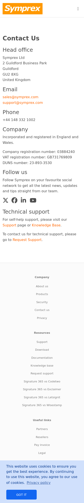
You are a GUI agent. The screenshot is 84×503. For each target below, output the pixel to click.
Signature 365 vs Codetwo (42, 381)
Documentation (42, 357)
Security (42, 302)
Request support (42, 373)
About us (42, 286)
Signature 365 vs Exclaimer (42, 389)
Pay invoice (42, 445)
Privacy (42, 318)
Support (9, 225)
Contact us (42, 310)
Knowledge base (42, 365)
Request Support (27, 240)
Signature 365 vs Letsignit (42, 397)
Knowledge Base (46, 225)
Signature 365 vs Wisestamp (42, 405)
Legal (42, 453)
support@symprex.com (23, 103)
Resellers (42, 437)
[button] (5, 200)
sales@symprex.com (20, 97)
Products (42, 294)
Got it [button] (21, 494)
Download (42, 349)
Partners (42, 429)
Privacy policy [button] (39, 483)
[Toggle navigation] (78, 9)
